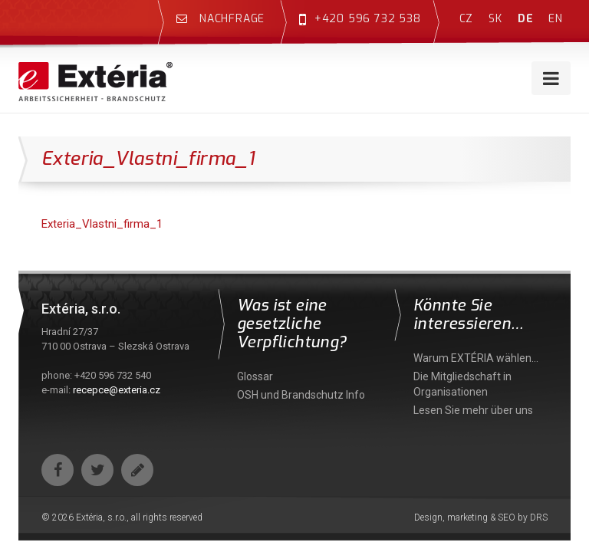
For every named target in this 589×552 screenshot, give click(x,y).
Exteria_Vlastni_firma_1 (102, 224)
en (555, 19)
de (526, 19)
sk (495, 19)
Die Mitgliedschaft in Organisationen (462, 384)
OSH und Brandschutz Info (301, 395)
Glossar (255, 376)
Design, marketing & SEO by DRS (481, 517)
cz (466, 19)
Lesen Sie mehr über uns (473, 410)
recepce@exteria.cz (116, 390)
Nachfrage (220, 19)
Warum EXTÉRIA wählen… (475, 358)
